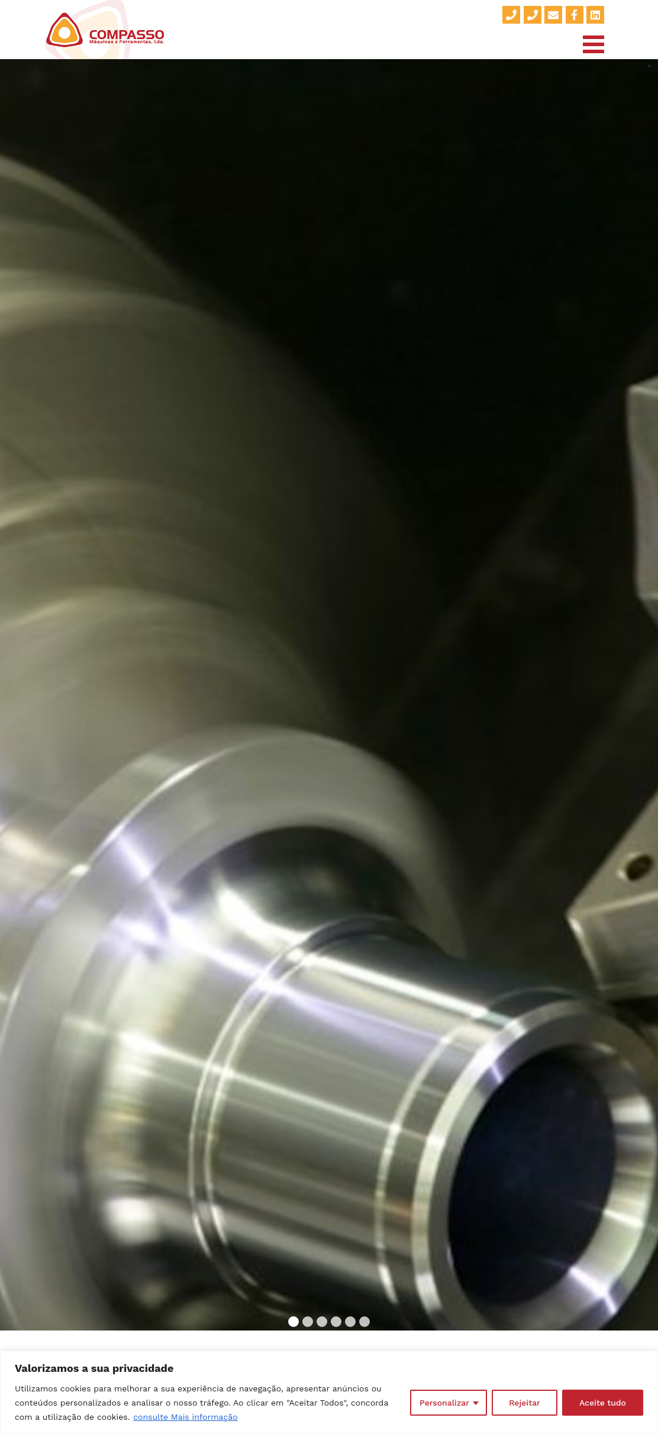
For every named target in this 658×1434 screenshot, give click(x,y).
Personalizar (444, 1402)
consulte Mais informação (185, 1417)
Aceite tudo (602, 1402)
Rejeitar (524, 1402)
